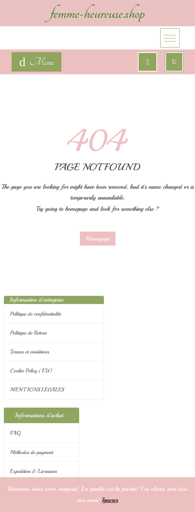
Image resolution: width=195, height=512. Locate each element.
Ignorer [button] (110, 500)
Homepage (98, 238)
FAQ (15, 433)
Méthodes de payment (31, 452)
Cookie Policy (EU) (31, 370)
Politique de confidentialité (35, 314)
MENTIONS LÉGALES (37, 389)
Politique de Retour (28, 332)
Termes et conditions (29, 351)
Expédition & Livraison (33, 471)
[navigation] (36, 62)
